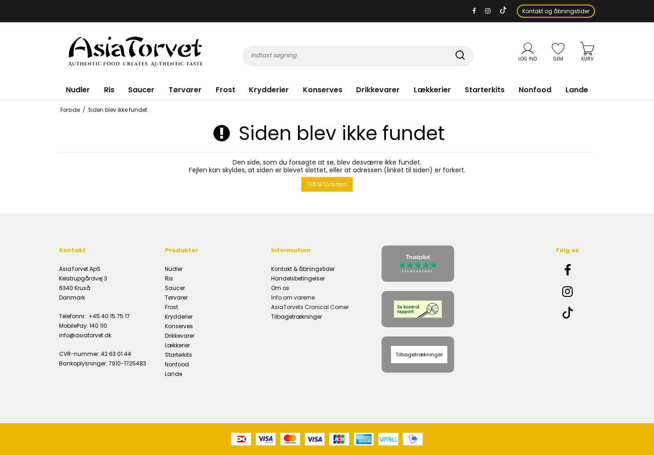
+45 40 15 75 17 (109, 316)
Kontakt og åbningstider (556, 11)
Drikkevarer (378, 90)
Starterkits (485, 90)
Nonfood (535, 90)
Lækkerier (432, 90)
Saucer (141, 90)
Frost (225, 90)
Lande (576, 90)
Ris (109, 90)
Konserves (322, 90)
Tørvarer (185, 90)
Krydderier (269, 90)
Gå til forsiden (327, 184)
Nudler (78, 90)
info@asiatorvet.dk (85, 335)
